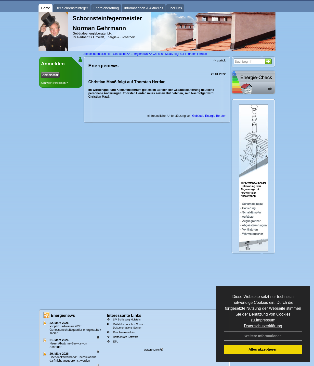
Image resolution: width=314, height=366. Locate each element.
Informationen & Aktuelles (143, 8)
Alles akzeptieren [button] (263, 349)
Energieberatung (106, 8)
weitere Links (153, 349)
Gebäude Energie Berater (209, 116)
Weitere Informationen (263, 336)
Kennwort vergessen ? (54, 82)
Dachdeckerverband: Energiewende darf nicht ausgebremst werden (73, 358)
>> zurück (219, 60)
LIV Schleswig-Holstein (127, 319)
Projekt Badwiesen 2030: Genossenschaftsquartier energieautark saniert (75, 330)
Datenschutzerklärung (263, 326)
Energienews (63, 315)
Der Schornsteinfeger (71, 8)
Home (45, 8)
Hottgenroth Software (125, 336)
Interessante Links (124, 315)
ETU (115, 341)
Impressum (265, 320)
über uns (175, 8)
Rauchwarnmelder (124, 332)
